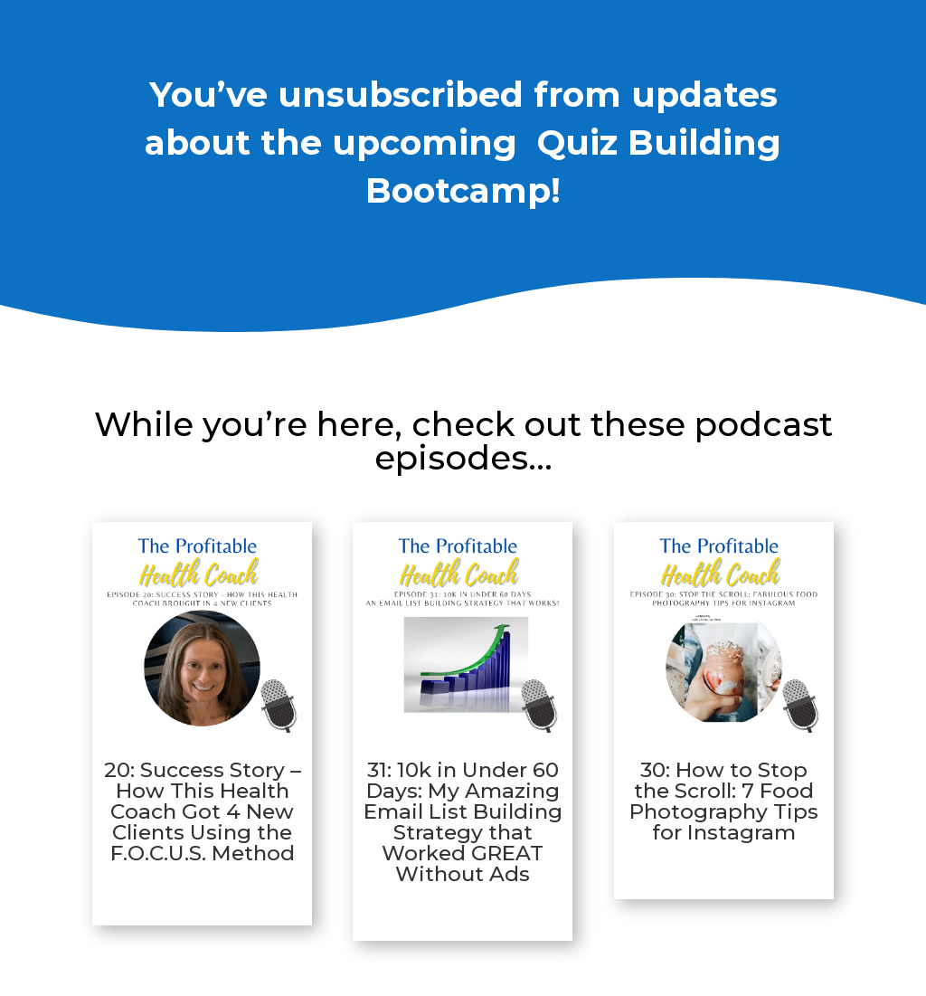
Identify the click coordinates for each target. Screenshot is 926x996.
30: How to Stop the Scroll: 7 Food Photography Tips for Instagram (723, 801)
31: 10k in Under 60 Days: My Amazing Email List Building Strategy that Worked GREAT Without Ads (463, 822)
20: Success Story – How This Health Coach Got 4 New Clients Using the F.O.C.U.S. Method (202, 811)
